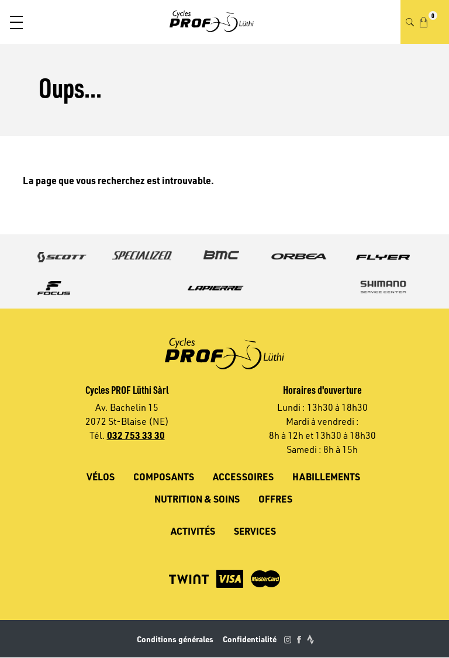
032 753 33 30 (136, 435)
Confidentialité (250, 639)
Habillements (326, 476)
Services (255, 531)
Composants (163, 476)
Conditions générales (175, 639)
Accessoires (243, 476)
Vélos (101, 476)
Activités (193, 531)
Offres (275, 499)
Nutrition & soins (197, 499)
